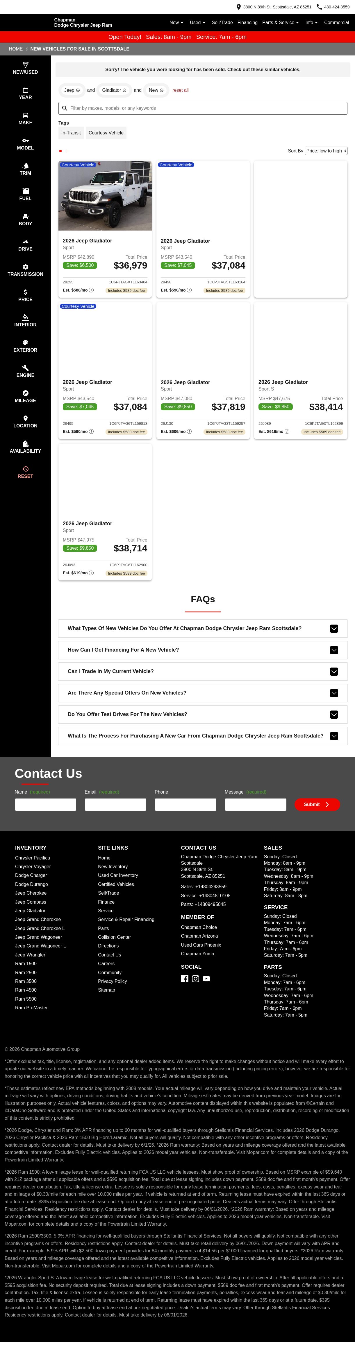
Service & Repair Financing (127, 924)
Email (103, 797)
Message (246, 797)
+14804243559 (212, 892)
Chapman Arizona (200, 941)
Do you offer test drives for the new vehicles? (203, 719)
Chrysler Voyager (34, 872)
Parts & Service (279, 23)
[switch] (25, 69)
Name (33, 797)
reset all (184, 91)
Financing (244, 23)
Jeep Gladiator (31, 916)
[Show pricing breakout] (78, 293)
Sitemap (107, 995)
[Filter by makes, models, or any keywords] (202, 109)
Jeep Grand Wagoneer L (41, 951)
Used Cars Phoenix (201, 950)
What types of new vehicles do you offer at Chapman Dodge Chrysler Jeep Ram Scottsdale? (203, 634)
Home (16, 49)
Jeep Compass (31, 907)
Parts (103, 933)
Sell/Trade (218, 23)
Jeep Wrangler (31, 960)
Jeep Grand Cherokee (39, 924)
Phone (161, 797)
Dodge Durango (32, 889)
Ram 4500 (26, 995)
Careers (106, 969)
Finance (106, 907)
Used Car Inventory (119, 880)
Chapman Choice (200, 932)
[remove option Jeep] (72, 91)
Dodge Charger (32, 880)
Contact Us (110, 960)
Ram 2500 (26, 978)
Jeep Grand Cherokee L (41, 933)
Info (310, 23)
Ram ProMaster (31, 1013)
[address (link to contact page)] (267, 7)
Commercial (336, 23)
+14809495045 (211, 909)
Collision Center (115, 942)
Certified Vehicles (117, 889)
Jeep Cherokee (31, 898)
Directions (109, 951)
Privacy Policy (113, 986)
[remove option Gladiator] (116, 91)
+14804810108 (216, 901)
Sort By (294, 152)
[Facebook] (185, 983)
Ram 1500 (25, 969)
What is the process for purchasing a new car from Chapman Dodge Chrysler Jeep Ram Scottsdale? (203, 741)
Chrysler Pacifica (33, 863)
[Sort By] (325, 152)
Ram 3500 (26, 986)
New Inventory (113, 872)
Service (106, 916)
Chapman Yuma (198, 959)
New (172, 23)
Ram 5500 (26, 1004)
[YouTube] (206, 983)
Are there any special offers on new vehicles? (203, 698)
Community (110, 978)
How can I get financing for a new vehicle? (203, 655)
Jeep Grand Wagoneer (39, 942)
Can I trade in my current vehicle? (203, 676)
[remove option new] (159, 91)
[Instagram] (195, 983)
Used (194, 23)
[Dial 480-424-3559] (331, 7)
